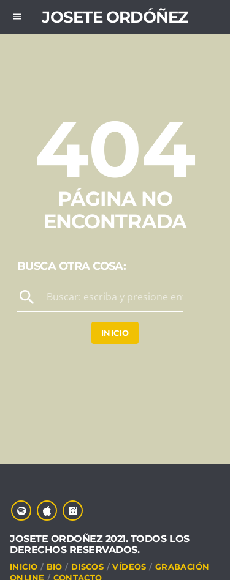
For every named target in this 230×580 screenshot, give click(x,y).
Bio (55, 566)
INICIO (23, 566)
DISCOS (87, 566)
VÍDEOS (129, 566)
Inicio (115, 333)
